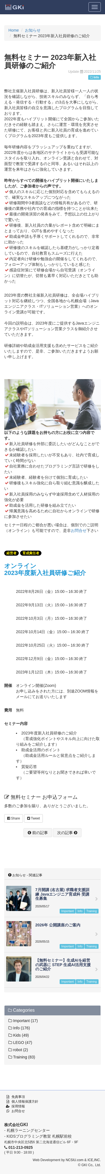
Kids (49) (18, 1035)
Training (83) (21, 1057)
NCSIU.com (74, 1160)
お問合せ (79, 530)
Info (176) (19, 1028)
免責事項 (18, 1097)
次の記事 (67, 832)
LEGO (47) (20, 1042)
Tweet (33, 818)
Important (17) (23, 1020)
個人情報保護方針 (24, 1101)
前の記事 (38, 832)
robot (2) (18, 1050)
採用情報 (18, 1106)
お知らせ (33, 30)
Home (13, 30)
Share (13, 818)
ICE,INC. (94, 1160)
